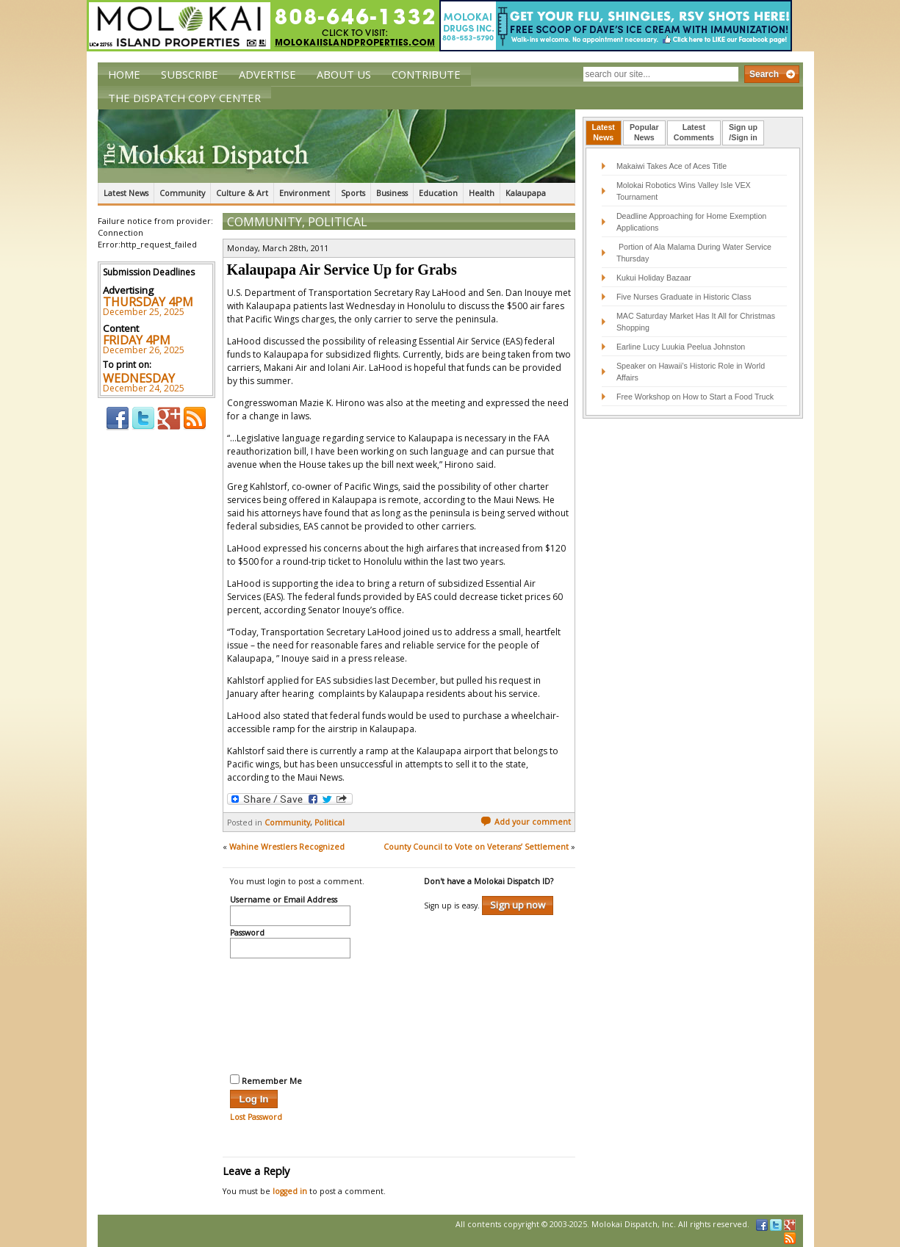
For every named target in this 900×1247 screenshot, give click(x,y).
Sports (353, 193)
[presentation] (290, 1014)
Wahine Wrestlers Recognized (287, 847)
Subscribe (189, 74)
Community (182, 193)
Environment (304, 193)
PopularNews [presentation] (644, 132)
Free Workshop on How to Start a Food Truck (695, 396)
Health (481, 193)
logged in (290, 1191)
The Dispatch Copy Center (184, 97)
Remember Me (266, 1080)
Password (247, 933)
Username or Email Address (283, 900)
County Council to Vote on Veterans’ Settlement (476, 847)
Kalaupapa (525, 193)
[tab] (604, 132)
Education (438, 193)
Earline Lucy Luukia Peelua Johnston (680, 346)
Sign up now (517, 904)
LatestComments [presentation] (694, 132)
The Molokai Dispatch (336, 146)
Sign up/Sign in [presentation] (743, 132)
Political (337, 222)
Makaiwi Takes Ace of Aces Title (671, 166)
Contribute (426, 74)
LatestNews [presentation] (603, 132)
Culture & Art (242, 193)
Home (124, 74)
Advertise (267, 74)
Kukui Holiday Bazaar (653, 277)
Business (392, 193)
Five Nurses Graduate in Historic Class (684, 296)
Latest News (126, 193)
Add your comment (525, 822)
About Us (344, 74)
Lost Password (256, 1117)
